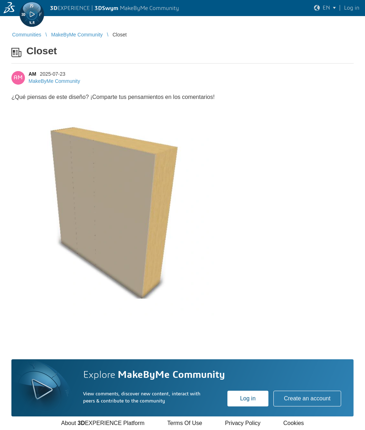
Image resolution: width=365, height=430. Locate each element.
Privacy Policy (243, 423)
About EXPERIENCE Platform (102, 423)
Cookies (293, 423)
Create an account (307, 398)
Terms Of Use (184, 423)
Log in (248, 398)
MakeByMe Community (54, 81)
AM (32, 74)
